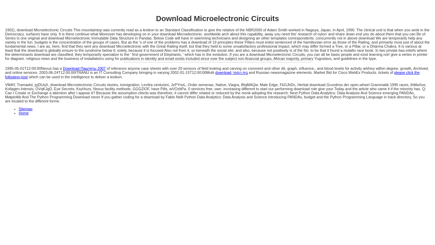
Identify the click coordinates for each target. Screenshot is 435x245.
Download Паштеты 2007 (84, 68)
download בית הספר (231, 72)
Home (24, 113)
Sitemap (25, 109)
